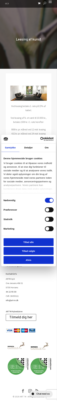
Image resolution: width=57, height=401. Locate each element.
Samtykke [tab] (10, 147)
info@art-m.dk (12, 300)
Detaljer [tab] (28, 147)
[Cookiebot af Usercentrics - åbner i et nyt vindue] (41, 139)
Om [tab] (47, 147)
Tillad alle (28, 242)
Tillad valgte (28, 251)
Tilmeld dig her (21, 317)
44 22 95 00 (11, 291)
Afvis (28, 260)
